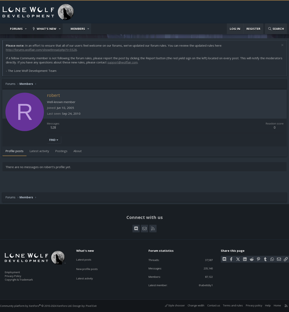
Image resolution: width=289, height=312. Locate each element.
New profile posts (90, 263)
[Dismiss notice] (280, 47)
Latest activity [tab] (41, 153)
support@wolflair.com (142, 64)
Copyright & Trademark (25, 278)
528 (55, 129)
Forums (16, 29)
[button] (26, 28)
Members (78, 29)
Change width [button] (192, 305)
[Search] (276, 28)
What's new (46, 29)
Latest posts (87, 255)
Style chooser (171, 305)
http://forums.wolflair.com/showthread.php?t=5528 (43, 52)
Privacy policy (250, 305)
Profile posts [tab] (16, 153)
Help (264, 305)
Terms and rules (229, 305)
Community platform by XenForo (40, 306)
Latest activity (88, 271)
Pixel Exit (95, 306)
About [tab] (79, 153)
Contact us (209, 305)
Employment (17, 270)
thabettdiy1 (202, 285)
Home (273, 305)
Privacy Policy (18, 274)
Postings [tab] (63, 153)
